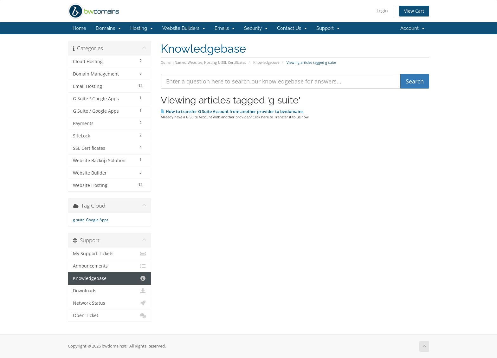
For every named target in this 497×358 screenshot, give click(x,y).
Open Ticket (109, 315)
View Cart (414, 11)
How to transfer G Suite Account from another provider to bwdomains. (233, 111)
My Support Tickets (109, 253)
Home (79, 28)
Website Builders (183, 28)
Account (412, 28)
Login (382, 11)
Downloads (109, 291)
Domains (108, 28)
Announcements (109, 266)
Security (256, 28)
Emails (225, 28)
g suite (79, 219)
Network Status (109, 303)
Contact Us (292, 28)
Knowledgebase (266, 62)
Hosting (141, 28)
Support (327, 28)
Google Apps (97, 219)
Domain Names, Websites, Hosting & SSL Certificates (203, 62)
